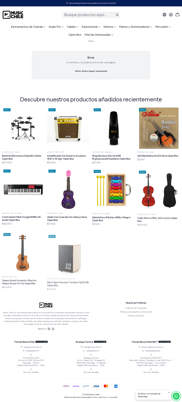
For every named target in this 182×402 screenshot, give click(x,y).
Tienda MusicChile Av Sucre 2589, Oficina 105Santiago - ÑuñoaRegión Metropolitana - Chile (31, 360)
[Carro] (177, 15)
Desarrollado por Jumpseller (105, 397)
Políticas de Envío (136, 315)
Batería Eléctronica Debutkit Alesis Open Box (21, 163)
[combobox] (91, 15)
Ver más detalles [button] (31, 370)
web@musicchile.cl (30, 347)
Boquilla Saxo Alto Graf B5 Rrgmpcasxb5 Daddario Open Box (111, 170)
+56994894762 (151, 351)
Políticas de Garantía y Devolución (136, 312)
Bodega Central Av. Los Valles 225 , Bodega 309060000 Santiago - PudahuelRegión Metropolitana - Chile (91, 360)
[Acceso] (171, 15)
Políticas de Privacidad (136, 308)
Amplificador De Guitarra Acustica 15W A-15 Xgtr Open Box (66, 167)
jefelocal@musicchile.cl (151, 347)
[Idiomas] (164, 15)
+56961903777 (31, 351)
